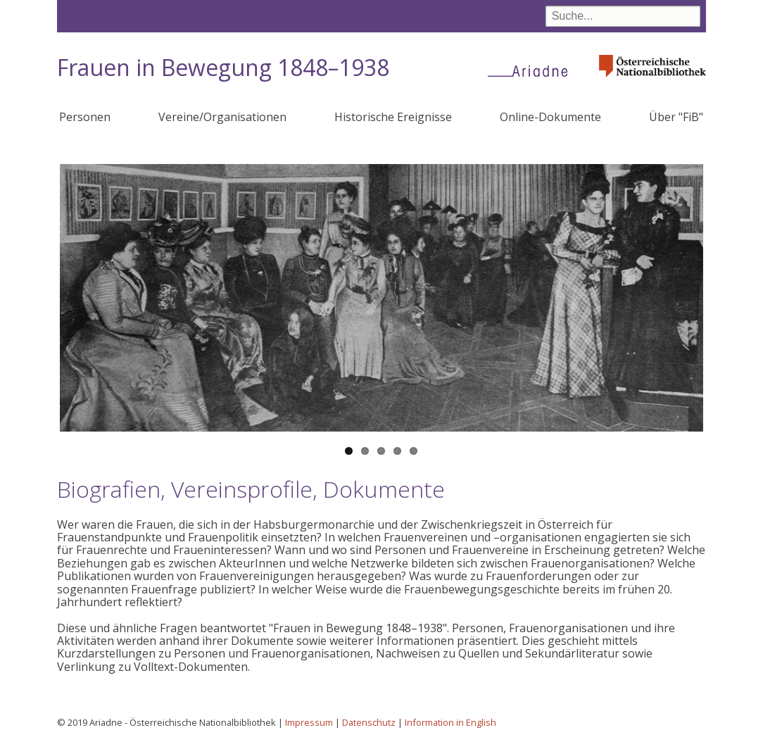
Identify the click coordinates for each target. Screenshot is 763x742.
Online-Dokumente (550, 117)
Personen (85, 117)
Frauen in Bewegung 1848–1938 (223, 67)
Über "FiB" (676, 117)
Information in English (450, 722)
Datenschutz (369, 722)
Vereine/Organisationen (222, 117)
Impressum (309, 722)
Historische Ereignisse (393, 117)
